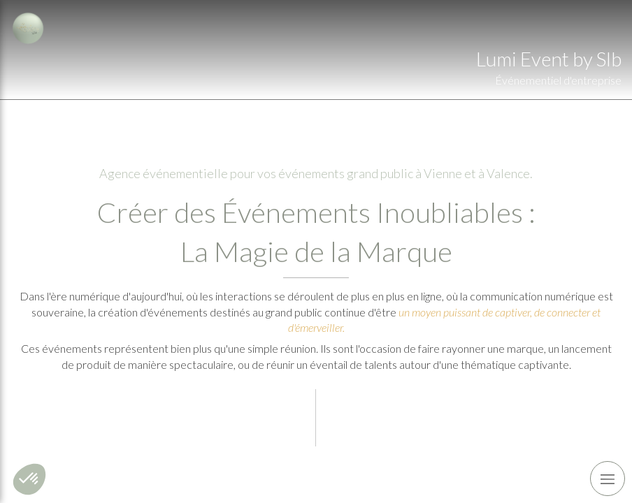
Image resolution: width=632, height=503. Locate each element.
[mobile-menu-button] (607, 478)
